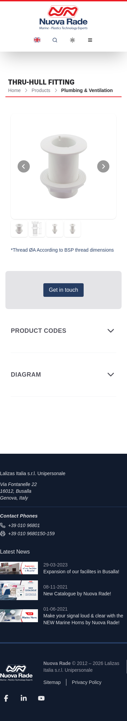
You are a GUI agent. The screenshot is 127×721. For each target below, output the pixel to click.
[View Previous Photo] (24, 166)
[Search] (55, 40)
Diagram (63, 374)
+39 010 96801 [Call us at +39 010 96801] (20, 525)
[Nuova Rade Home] (63, 17)
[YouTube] (41, 698)
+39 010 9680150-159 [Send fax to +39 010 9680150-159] (27, 533)
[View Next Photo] (103, 166)
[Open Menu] (90, 40)
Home (14, 90)
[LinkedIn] (24, 698)
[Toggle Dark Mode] (72, 40)
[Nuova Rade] (16, 673)
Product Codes (63, 330)
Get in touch (63, 290)
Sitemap (52, 682)
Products (40, 90)
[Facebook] (6, 698)
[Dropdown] (37, 40)
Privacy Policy (86, 682)
